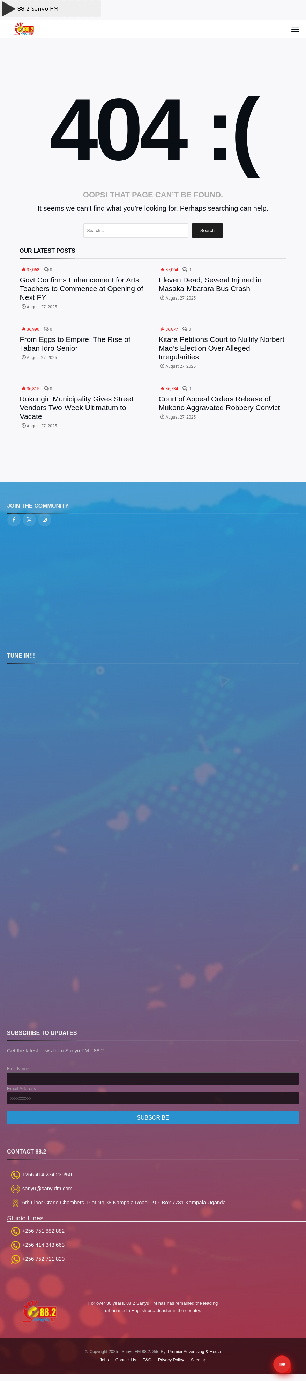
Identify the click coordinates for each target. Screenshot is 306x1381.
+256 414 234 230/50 (47, 1174)
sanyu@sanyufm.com (47, 1188)
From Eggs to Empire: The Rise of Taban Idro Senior (75, 343)
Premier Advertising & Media (194, 1351)
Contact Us (125, 1360)
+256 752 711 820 (43, 1259)
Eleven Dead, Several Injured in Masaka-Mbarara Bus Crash (209, 284)
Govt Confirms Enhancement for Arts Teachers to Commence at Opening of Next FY (81, 288)
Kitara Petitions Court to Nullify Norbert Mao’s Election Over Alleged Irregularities (221, 348)
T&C (147, 1360)
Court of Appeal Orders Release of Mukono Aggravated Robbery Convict (219, 403)
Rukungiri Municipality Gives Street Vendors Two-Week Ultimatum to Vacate (77, 407)
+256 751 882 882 (43, 1231)
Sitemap (198, 1360)
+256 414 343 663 (43, 1245)
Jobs (104, 1360)
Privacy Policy (171, 1360)
